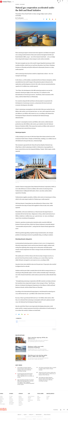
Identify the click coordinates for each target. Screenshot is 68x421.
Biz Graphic (11, 403)
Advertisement (38, 414)
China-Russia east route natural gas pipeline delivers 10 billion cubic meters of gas (37, 356)
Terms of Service (47, 414)
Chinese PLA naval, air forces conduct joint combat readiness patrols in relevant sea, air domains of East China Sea (47, 373)
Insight (10, 397)
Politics (1, 396)
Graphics (38, 397)
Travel (29, 401)
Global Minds (21, 398)
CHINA (1, 393)
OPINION (21, 393)
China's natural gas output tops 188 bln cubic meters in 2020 (38, 338)
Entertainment (30, 400)
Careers (25, 414)
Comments (11, 400)
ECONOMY (22, 4)
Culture (29, 398)
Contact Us (31, 414)
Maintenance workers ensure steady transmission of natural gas (36, 347)
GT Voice (10, 396)
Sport (47, 398)
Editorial (20, 396)
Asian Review (21, 400)
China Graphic (2, 403)
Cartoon (20, 405)
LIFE (29, 393)
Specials (38, 400)
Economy (11, 398)
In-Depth (48, 396)
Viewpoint (20, 402)
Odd (1, 402)
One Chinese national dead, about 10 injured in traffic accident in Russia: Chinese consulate (47, 368)
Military (1, 400)
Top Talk (20, 401)
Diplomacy (2, 398)
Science (1, 401)
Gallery (38, 398)
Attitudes (29, 397)
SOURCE (17, 4)
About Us (19, 414)
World (47, 397)
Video (38, 396)
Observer (20, 397)
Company (11, 401)
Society (1, 397)
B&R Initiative (11, 402)
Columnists (21, 403)
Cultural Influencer (31, 396)
